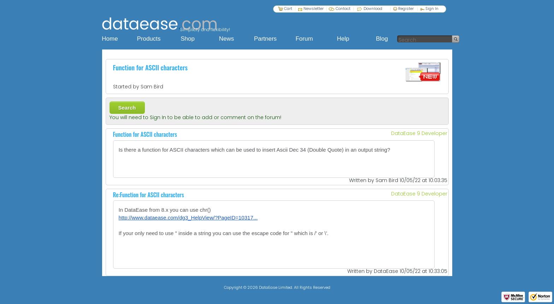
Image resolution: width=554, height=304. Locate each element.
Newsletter (313, 8)
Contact (343, 8)
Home (110, 38)
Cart (288, 8)
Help (343, 38)
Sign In (429, 8)
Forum (304, 38)
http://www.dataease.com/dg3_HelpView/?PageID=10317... (188, 218)
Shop (188, 38)
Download (373, 8)
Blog (382, 38)
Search (127, 108)
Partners (265, 38)
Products (148, 38)
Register (403, 8)
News (226, 38)
